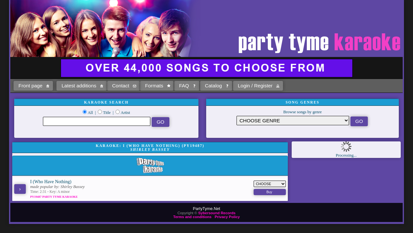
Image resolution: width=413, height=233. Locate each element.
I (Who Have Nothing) (50, 181)
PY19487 (36, 196)
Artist (125, 112)
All (90, 112)
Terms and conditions (192, 217)
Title (107, 112)
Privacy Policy (227, 217)
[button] (33, 86)
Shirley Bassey (73, 186)
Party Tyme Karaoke (60, 196)
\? (293, 120)
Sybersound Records (217, 213)
